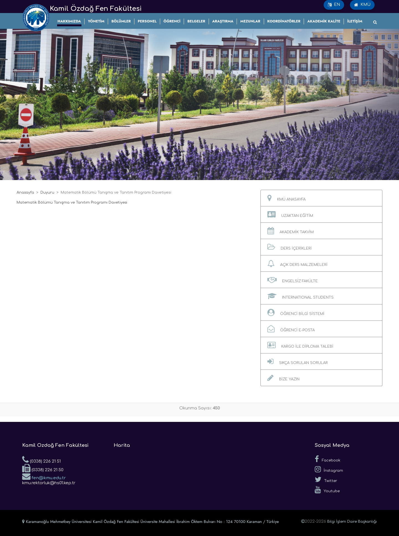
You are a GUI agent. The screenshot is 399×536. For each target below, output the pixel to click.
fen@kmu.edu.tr (44, 476)
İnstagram (329, 469)
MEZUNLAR (250, 21)
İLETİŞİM (354, 21)
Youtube (327, 489)
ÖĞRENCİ (171, 21)
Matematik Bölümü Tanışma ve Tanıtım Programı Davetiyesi (72, 202)
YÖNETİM (96, 21)
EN (334, 4)
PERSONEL (147, 21)
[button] (321, 198)
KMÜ (362, 4)
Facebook (327, 459)
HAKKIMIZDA (69, 21)
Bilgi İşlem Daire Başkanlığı (352, 522)
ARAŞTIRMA (223, 21)
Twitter (326, 479)
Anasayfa (25, 192)
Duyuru (47, 192)
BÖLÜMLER (121, 21)
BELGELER (196, 21)
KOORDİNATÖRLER (284, 21)
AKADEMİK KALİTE (323, 21)
